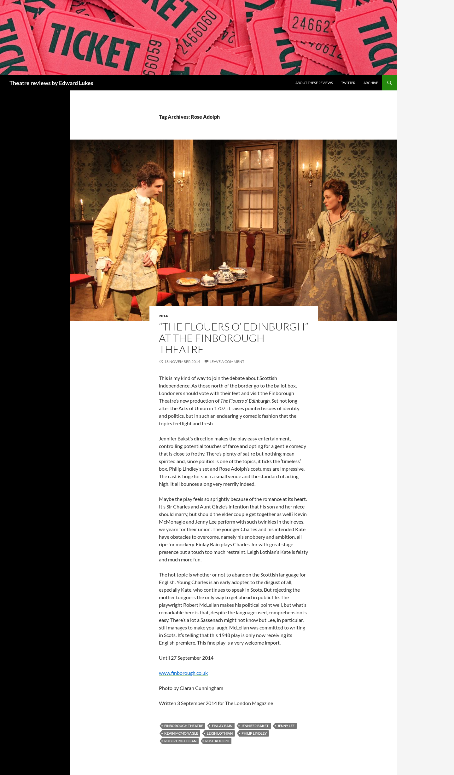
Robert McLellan (180, 741)
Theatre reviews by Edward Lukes (51, 82)
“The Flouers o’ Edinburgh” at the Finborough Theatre (233, 338)
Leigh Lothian (220, 733)
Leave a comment (227, 361)
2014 (163, 315)
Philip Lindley (254, 733)
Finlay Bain (222, 726)
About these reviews (314, 83)
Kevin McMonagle (181, 733)
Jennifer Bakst (255, 726)
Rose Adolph (217, 741)
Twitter (348, 83)
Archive (371, 83)
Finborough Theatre (183, 726)
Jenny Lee (285, 726)
